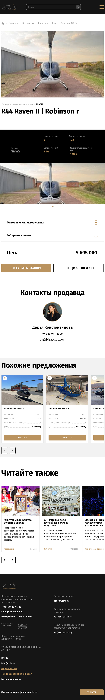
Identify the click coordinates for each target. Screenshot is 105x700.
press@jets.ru (61, 601)
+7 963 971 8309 (52, 333)
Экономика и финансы (95, 549)
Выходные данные (11, 679)
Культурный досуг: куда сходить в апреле (18, 521)
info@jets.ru (8, 663)
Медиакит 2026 (9, 668)
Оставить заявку (26, 268)
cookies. (33, 692)
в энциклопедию (78, 268)
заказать (22, 438)
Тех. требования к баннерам (16, 674)
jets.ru (4, 658)
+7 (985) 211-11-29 (63, 632)
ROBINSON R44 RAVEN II (14, 408)
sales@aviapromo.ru (12, 611)
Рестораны (9, 549)
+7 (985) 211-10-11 (63, 616)
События (48, 549)
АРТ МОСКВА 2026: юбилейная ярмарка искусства (56, 523)
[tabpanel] (52, 183)
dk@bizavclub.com (52, 339)
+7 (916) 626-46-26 (11, 607)
